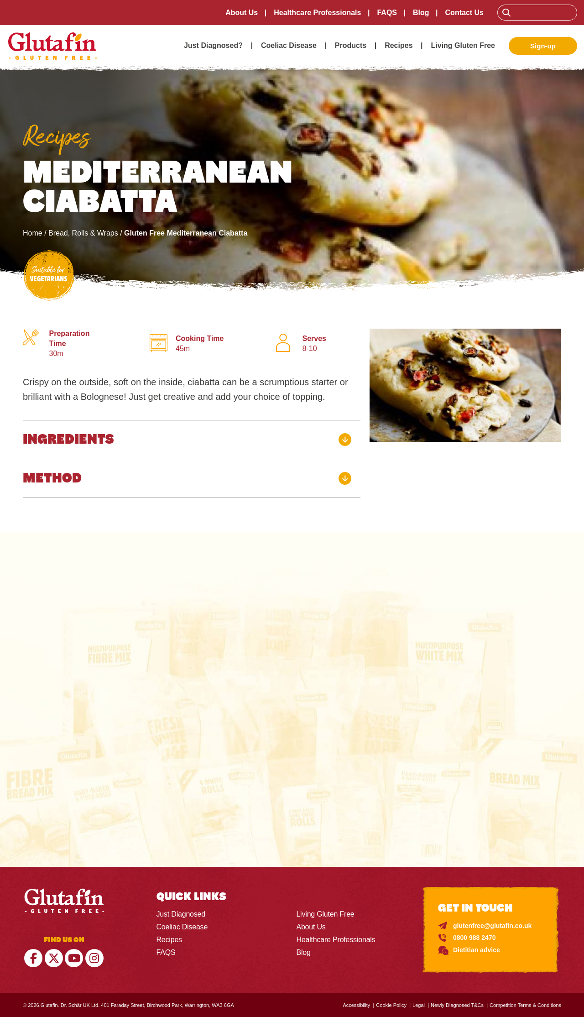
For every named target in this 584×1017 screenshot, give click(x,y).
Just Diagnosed (181, 914)
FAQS (387, 12)
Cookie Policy (391, 1005)
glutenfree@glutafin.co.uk (492, 925)
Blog (421, 12)
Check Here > (291, 809)
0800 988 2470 (474, 937)
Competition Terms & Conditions (525, 1005)
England (210, 728)
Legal (418, 1005)
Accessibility (356, 1005)
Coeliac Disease (289, 45)
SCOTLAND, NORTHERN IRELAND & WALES (315, 728)
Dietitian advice (476, 950)
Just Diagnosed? (213, 45)
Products (350, 45)
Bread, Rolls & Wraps (83, 233)
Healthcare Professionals (317, 12)
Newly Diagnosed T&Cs (457, 1005)
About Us (241, 12)
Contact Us (464, 12)
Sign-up (543, 46)
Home (32, 233)
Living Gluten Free (463, 45)
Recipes (398, 45)
